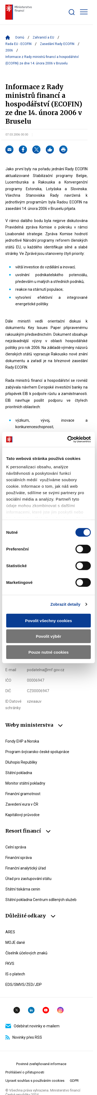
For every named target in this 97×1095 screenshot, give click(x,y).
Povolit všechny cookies (48, 620)
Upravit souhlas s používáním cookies (34, 1081)
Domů (19, 37)
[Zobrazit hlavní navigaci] (84, 12)
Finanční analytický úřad (25, 868)
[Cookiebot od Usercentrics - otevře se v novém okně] (68, 439)
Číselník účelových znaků (26, 953)
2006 (9, 50)
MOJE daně (15, 942)
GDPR (74, 1081)
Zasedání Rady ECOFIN (57, 44)
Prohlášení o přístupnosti (24, 1072)
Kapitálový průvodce (22, 815)
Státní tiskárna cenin (22, 889)
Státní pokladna (18, 773)
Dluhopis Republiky (21, 762)
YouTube (46, 1010)
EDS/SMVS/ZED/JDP (23, 984)
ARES (10, 932)
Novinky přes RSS (23, 1037)
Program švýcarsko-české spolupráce (37, 752)
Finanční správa (18, 857)
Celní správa (15, 847)
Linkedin (31, 1010)
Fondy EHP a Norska (22, 741)
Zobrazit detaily (65, 604)
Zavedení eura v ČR (21, 804)
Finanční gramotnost (22, 794)
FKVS (9, 963)
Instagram (60, 1010)
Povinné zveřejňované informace (41, 1064)
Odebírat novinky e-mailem (32, 1026)
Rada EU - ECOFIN (18, 44)
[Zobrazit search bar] (71, 12)
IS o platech (15, 974)
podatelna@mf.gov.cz (45, 670)
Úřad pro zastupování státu (28, 878)
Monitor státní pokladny (25, 783)
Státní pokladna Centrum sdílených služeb (41, 900)
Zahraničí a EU (43, 37)
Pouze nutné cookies (48, 652)
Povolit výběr (48, 636)
